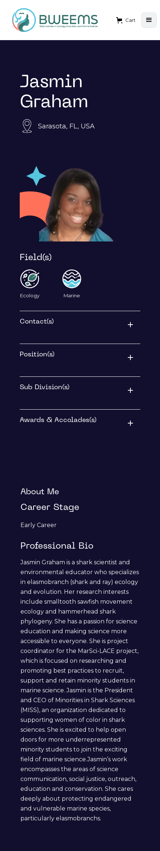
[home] (55, 20)
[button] (125, 20)
